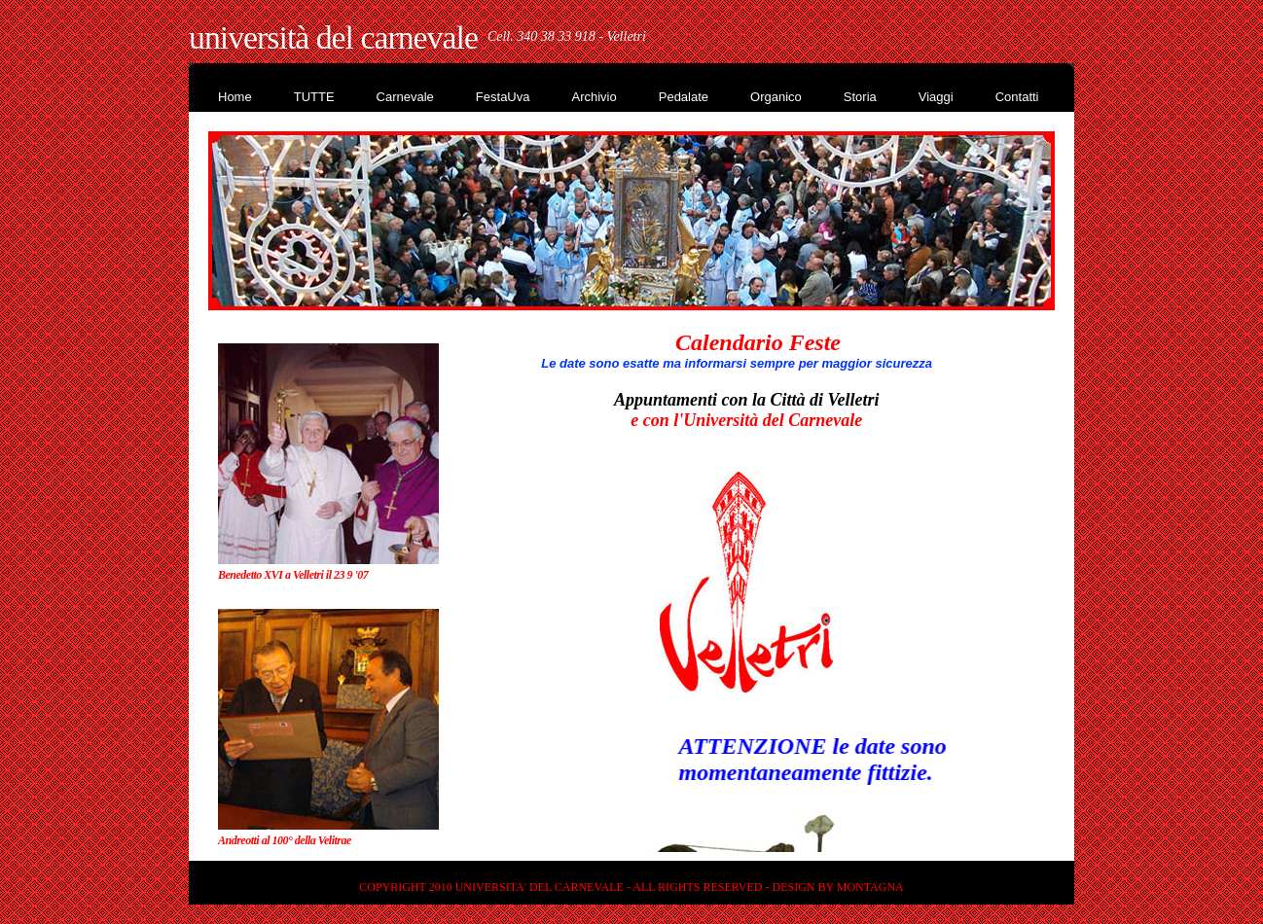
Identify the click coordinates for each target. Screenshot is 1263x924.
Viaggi (936, 96)
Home (235, 96)
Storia (860, 96)
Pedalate (683, 96)
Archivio (593, 96)
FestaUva (503, 96)
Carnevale (405, 96)
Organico (776, 96)
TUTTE (314, 96)
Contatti (1017, 96)
